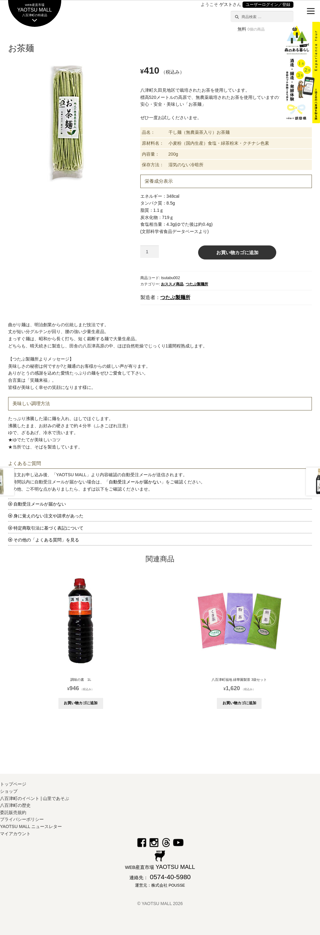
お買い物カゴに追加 (237, 252)
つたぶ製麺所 (197, 284)
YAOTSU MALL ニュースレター (31, 826)
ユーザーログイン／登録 (268, 4)
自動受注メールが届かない (135, 481)
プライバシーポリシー (22, 819)
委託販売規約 (13, 812)
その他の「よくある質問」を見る (46, 539)
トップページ (13, 784)
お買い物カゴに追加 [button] (81, 703)
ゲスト (225, 4)
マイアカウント (15, 833)
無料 (251, 29)
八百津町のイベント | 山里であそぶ (34, 798)
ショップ (9, 791)
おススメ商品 (172, 284)
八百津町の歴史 (15, 805)
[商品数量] (149, 251)
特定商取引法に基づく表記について (48, 528)
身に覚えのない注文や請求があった (48, 515)
